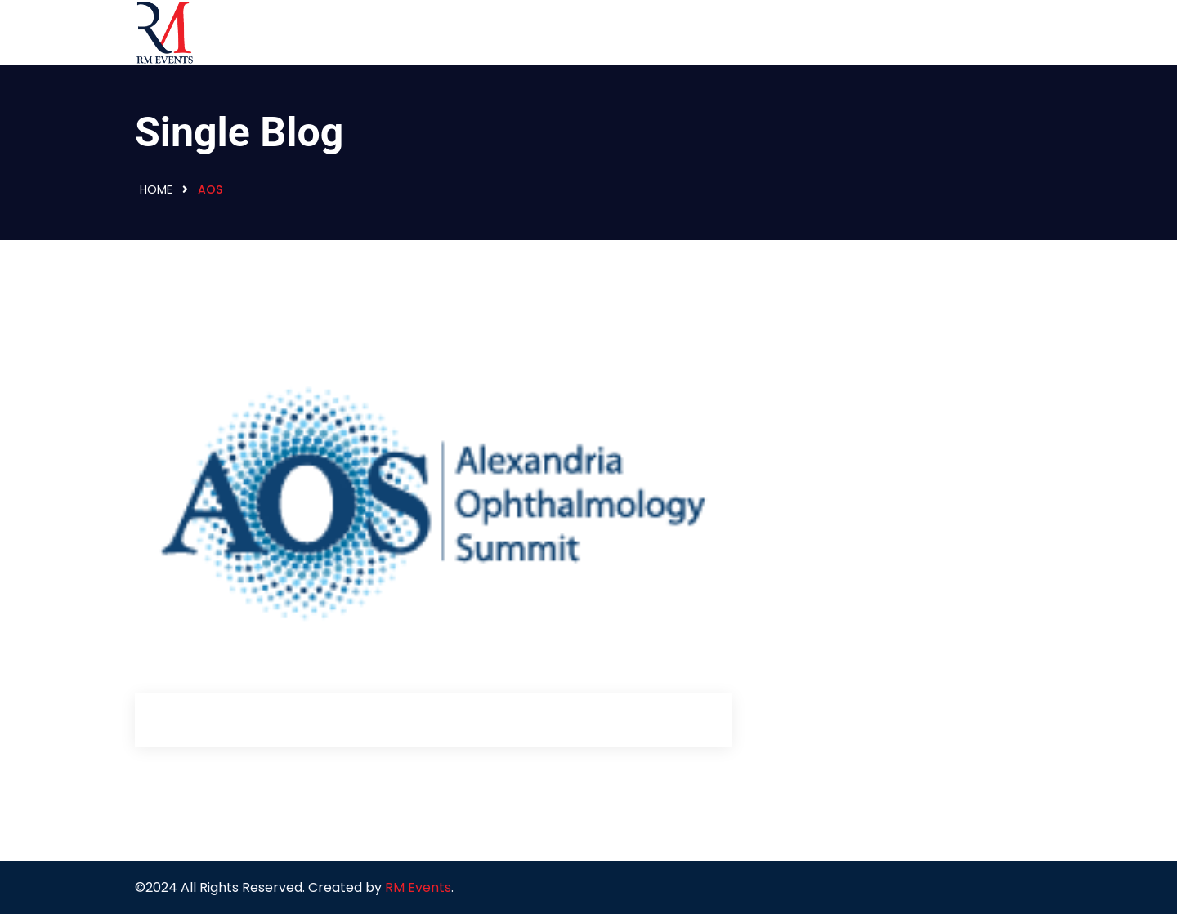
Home (156, 189)
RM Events (418, 887)
